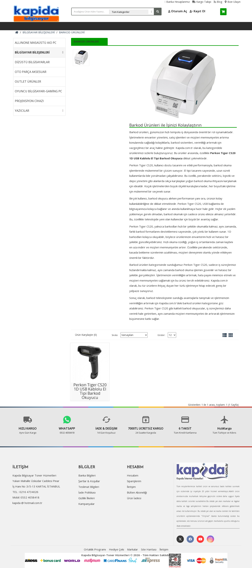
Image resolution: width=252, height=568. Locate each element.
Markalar (132, 565)
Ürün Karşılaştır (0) (86, 334)
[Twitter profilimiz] (180, 555)
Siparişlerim (134, 497)
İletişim (131, 502)
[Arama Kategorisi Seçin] (132, 12)
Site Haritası (148, 565)
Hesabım (132, 491)
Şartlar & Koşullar (89, 497)
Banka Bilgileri (87, 491)
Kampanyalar (86, 519)
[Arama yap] (158, 11)
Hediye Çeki (116, 565)
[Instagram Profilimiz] (210, 555)
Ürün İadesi (134, 514)
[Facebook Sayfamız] (190, 555)
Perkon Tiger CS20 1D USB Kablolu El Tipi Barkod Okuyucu (90, 391)
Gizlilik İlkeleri (86, 514)
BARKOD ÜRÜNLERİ (72, 32)
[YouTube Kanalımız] (200, 555)
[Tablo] (231, 334)
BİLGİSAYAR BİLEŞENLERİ (39, 32)
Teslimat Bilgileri (88, 502)
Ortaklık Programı (95, 565)
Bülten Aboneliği (137, 508)
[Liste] (225, 334)
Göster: (161, 335)
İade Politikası (87, 508)
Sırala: (115, 335)
